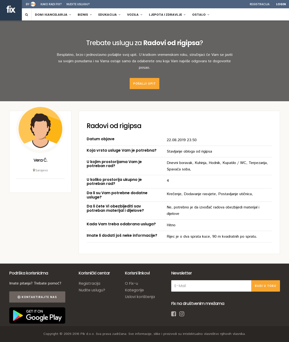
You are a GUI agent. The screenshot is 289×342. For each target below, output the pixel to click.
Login (281, 4)
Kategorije (134, 290)
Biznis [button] (85, 14)
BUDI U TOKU (265, 286)
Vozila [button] (134, 14)
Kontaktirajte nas (37, 297)
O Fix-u (131, 283)
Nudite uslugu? (78, 4)
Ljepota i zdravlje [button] (167, 14)
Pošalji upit (144, 84)
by (27, 4)
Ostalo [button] (200, 14)
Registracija (260, 4)
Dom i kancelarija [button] (53, 14)
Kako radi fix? (51, 4)
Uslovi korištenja (140, 296)
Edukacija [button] (109, 14)
